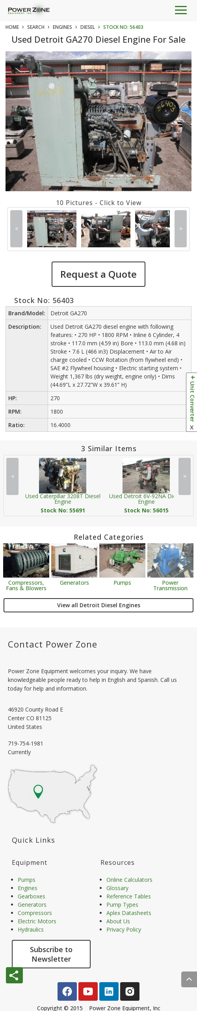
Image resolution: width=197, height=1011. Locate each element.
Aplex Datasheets (128, 913)
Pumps (122, 582)
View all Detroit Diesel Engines (98, 605)
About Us (118, 921)
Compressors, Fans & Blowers (26, 585)
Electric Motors (37, 921)
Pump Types (122, 904)
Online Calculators (129, 879)
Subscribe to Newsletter (51, 954)
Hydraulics (31, 929)
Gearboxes (31, 896)
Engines (27, 888)
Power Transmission (170, 585)
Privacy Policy (123, 929)
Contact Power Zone (52, 644)
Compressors (35, 913)
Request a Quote (98, 274)
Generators (74, 582)
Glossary (117, 888)
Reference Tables (128, 896)
